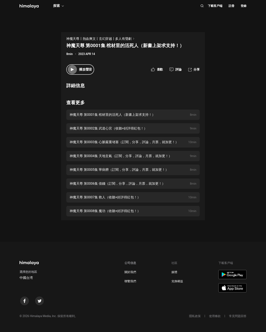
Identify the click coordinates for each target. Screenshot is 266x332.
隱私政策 (195, 316)
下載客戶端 (215, 5)
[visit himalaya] (29, 6)
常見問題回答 (237, 316)
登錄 (243, 5)
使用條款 (215, 316)
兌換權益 (177, 281)
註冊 (231, 5)
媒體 (174, 272)
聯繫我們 (130, 281)
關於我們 (130, 272)
